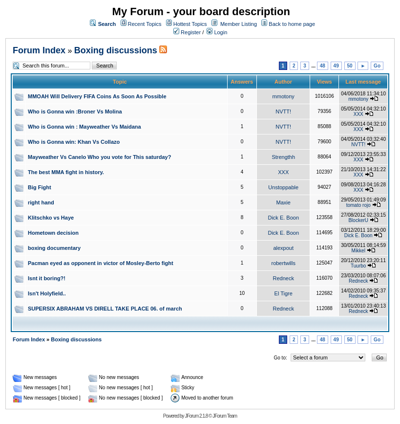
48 (322, 65)
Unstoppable (283, 187)
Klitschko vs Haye (51, 218)
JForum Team (224, 416)
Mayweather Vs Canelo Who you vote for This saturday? (99, 157)
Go (377, 65)
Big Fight (39, 187)
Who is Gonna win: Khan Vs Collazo (74, 142)
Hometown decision (53, 233)
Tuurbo (358, 265)
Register (187, 32)
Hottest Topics (190, 24)
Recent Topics (145, 24)
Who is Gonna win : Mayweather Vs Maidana (84, 127)
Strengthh (283, 157)
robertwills (283, 263)
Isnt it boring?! (46, 278)
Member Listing (238, 24)
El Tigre (283, 293)
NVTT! (283, 111)
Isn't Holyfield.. (47, 293)
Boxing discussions (115, 50)
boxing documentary (54, 248)
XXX (358, 114)
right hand (41, 202)
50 (350, 65)
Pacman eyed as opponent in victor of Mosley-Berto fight (100, 263)
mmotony (284, 96)
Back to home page (292, 24)
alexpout (283, 248)
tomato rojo (358, 205)
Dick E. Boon (283, 218)
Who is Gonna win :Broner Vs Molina (75, 111)
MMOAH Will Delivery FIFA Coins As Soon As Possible (97, 96)
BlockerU (358, 220)
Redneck (283, 278)
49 (336, 65)
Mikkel (358, 250)
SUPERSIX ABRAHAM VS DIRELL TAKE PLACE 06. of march (105, 309)
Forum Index (39, 50)
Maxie (283, 202)
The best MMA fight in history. (66, 172)
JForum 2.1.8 (196, 416)
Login (217, 32)
